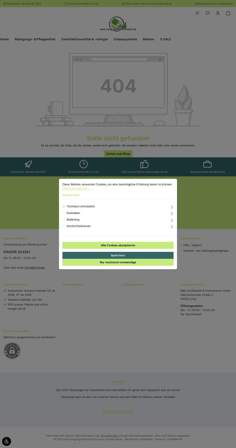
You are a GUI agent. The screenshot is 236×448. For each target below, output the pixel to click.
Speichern (118, 257)
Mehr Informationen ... (76, 191)
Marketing (73, 222)
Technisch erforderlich (81, 208)
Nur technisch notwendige (118, 264)
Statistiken (73, 215)
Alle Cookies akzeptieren (118, 247)
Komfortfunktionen (79, 228)
